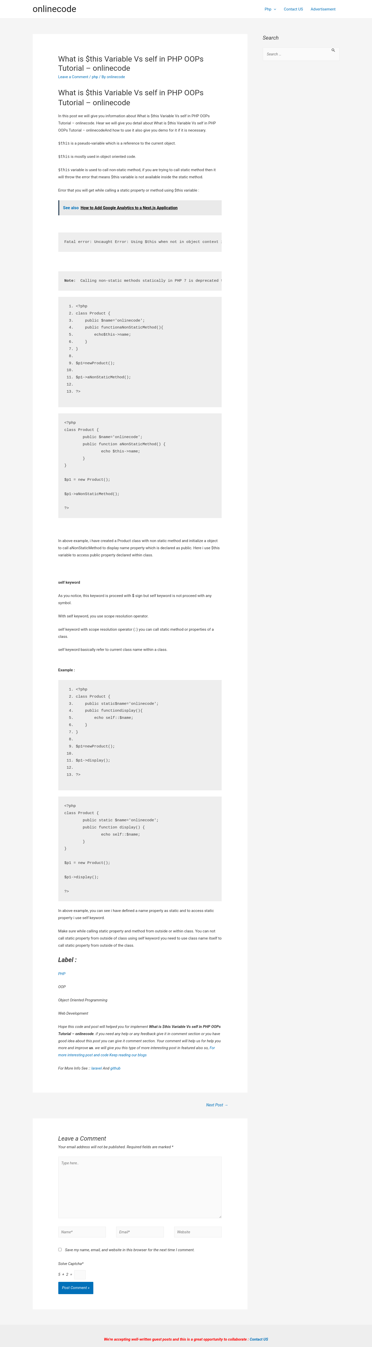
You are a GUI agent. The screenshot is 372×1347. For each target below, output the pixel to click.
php (96, 77)
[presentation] (273, 9)
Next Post (217, 1105)
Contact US (293, 9)
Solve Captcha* (71, 1265)
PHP (62, 973)
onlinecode (54, 9)
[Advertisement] (301, 148)
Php (270, 9)
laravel (96, 1068)
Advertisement (323, 9)
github (115, 1068)
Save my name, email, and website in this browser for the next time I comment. (130, 1251)
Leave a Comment (73, 77)
